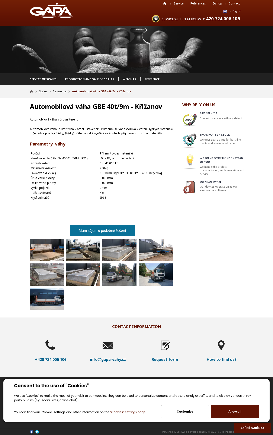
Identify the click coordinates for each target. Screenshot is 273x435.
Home (164, 3)
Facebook (31, 432)
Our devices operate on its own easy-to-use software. (222, 186)
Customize (185, 411)
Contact (234, 3)
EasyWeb (182, 431)
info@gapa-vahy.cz (108, 359)
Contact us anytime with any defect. (222, 116)
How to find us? (221, 359)
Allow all (234, 411)
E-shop (217, 3)
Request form (164, 359)
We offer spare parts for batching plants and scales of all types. (222, 139)
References (198, 3)
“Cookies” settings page (127, 412)
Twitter (37, 432)
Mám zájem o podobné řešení (102, 230)
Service (179, 3)
